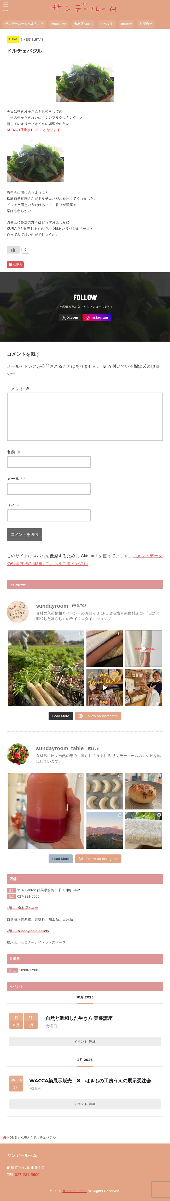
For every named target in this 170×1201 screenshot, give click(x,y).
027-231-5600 (28, 896)
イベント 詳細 (85, 1041)
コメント (18, 388)
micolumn (58, 23)
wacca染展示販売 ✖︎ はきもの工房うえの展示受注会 (90, 1081)
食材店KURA (83, 23)
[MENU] (6, 7)
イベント (107, 23)
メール (16, 478)
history (126, 23)
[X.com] (70, 317)
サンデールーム (74, 1191)
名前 (14, 452)
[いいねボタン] (13, 250)
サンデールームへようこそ (24, 23)
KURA (12, 39)
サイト (13, 505)
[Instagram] (97, 317)
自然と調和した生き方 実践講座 (79, 1018)
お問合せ (145, 23)
